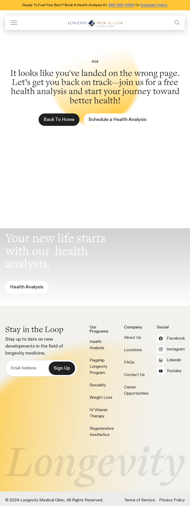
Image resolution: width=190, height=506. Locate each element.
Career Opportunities (136, 390)
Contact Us (134, 375)
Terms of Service (139, 500)
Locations (133, 350)
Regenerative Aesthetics (102, 432)
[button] (13, 23)
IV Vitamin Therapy (99, 413)
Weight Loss (101, 398)
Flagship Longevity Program (98, 366)
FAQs (129, 363)
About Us (132, 338)
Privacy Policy (172, 500)
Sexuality (98, 385)
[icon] (95, 23)
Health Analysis (97, 345)
